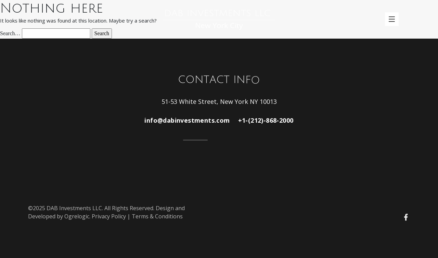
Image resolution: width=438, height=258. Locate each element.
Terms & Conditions (157, 216)
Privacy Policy (109, 216)
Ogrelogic (76, 216)
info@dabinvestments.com (187, 120)
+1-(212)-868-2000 (266, 120)
